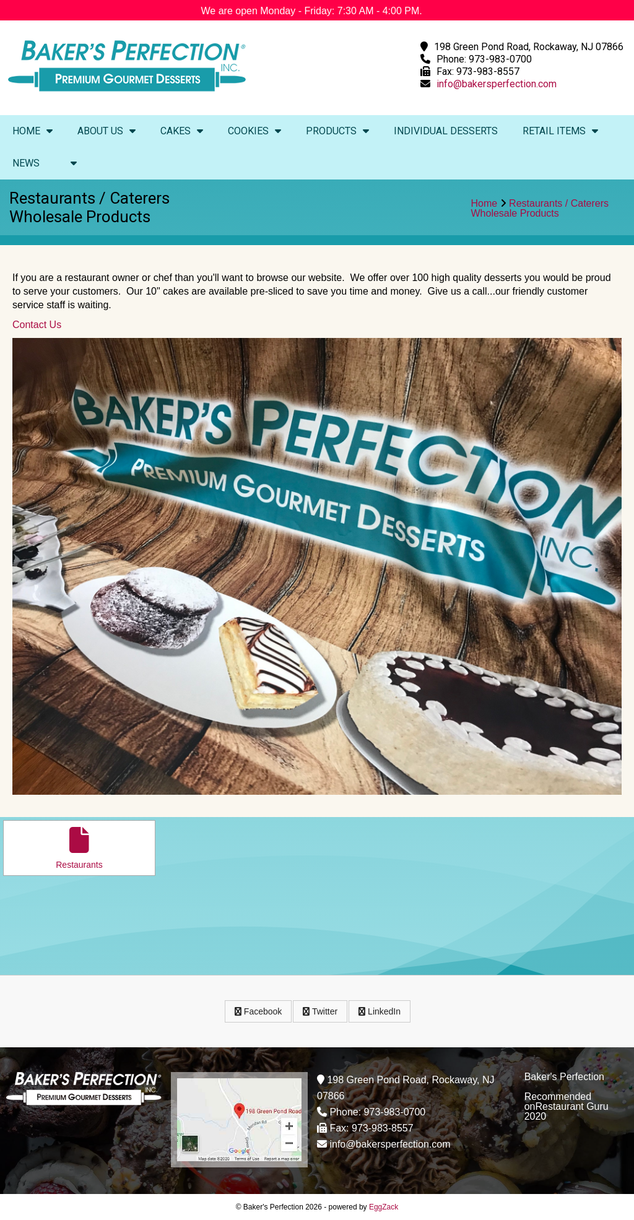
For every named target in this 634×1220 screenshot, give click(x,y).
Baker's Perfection (564, 1076)
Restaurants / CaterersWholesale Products (540, 208)
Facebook (258, 1011)
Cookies (254, 131)
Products (337, 131)
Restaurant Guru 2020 (566, 1111)
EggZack (383, 1207)
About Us (106, 131)
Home (32, 131)
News (26, 163)
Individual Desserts (446, 131)
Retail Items (560, 131)
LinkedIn (379, 1011)
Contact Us (36, 324)
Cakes (181, 131)
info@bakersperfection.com (496, 84)
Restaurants (79, 848)
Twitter (320, 1011)
